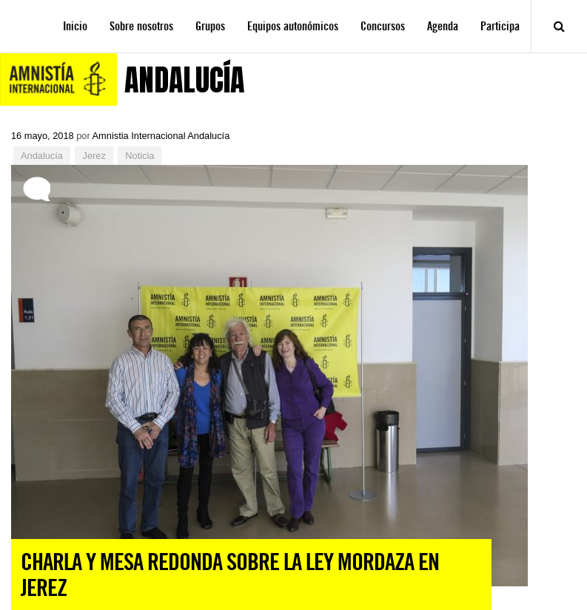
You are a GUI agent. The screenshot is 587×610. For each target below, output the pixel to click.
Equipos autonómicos (292, 26)
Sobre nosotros (141, 26)
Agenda (442, 26)
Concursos (382, 26)
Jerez (93, 155)
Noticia (139, 155)
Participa (500, 26)
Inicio (75, 26)
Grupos (210, 26)
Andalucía (42, 155)
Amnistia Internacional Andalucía (161, 135)
